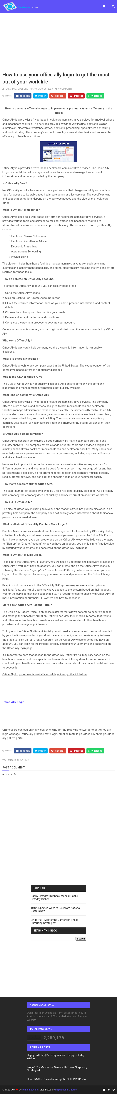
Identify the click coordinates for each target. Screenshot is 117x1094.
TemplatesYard (30, 1089)
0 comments (65, 89)
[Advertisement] (58, 42)
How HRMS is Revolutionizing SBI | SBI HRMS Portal (56, 1079)
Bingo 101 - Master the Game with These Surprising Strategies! (54, 921)
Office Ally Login (13, 702)
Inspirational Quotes (66, 1089)
